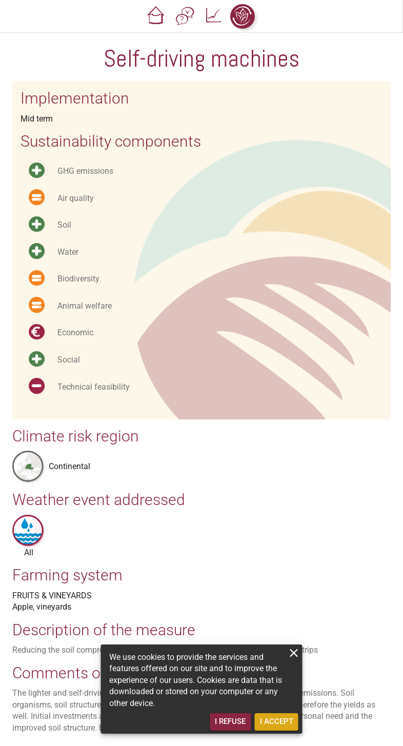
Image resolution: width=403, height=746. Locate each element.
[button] (156, 16)
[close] (294, 652)
